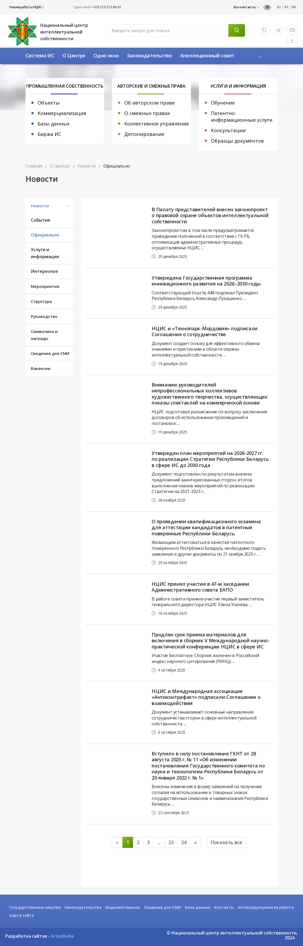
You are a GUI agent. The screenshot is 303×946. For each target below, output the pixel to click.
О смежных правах (147, 113)
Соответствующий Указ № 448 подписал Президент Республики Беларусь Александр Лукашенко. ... (205, 296)
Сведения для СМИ (50, 353)
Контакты (224, 907)
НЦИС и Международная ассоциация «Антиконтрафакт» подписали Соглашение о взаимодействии (206, 697)
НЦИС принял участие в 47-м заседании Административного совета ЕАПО (200, 587)
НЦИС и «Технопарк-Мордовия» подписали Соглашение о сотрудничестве (205, 331)
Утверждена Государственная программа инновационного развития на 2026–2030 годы (206, 281)
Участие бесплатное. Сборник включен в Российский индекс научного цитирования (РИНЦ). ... (205, 658)
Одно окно (106, 55)
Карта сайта (21, 915)
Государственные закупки (35, 907)
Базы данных (54, 123)
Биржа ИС (49, 134)
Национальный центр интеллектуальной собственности (64, 32)
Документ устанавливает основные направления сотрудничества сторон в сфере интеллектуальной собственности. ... (204, 718)
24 (183, 842)
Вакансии (40, 368)
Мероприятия (45, 286)
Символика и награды (44, 335)
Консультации (228, 130)
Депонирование (144, 134)
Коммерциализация (62, 113)
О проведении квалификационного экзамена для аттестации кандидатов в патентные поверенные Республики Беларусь (206, 527)
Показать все (226, 842)
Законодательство (149, 55)
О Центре (74, 55)
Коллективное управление (156, 123)
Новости (50, 205)
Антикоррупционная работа (266, 907)
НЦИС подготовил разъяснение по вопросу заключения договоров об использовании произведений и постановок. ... (209, 417)
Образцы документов (237, 141)
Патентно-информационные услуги (241, 116)
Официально (45, 235)
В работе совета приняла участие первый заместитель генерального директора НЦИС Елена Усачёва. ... (208, 602)
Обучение (223, 102)
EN (294, 7)
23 (170, 842)
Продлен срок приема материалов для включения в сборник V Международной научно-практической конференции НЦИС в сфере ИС (210, 641)
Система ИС (39, 55)
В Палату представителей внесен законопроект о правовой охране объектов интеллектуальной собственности (210, 215)
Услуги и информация (45, 253)
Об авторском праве (149, 102)
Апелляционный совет (207, 55)
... (259, 55)
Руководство (44, 316)
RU (279, 7)
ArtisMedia (62, 936)
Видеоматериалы (122, 907)
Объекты (49, 102)
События (40, 220)
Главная (33, 166)
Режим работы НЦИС (26, 7)
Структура (41, 301)
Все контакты (246, 7)
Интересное (44, 271)
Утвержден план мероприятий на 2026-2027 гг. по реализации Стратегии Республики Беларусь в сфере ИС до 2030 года (210, 459)
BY (286, 7)
